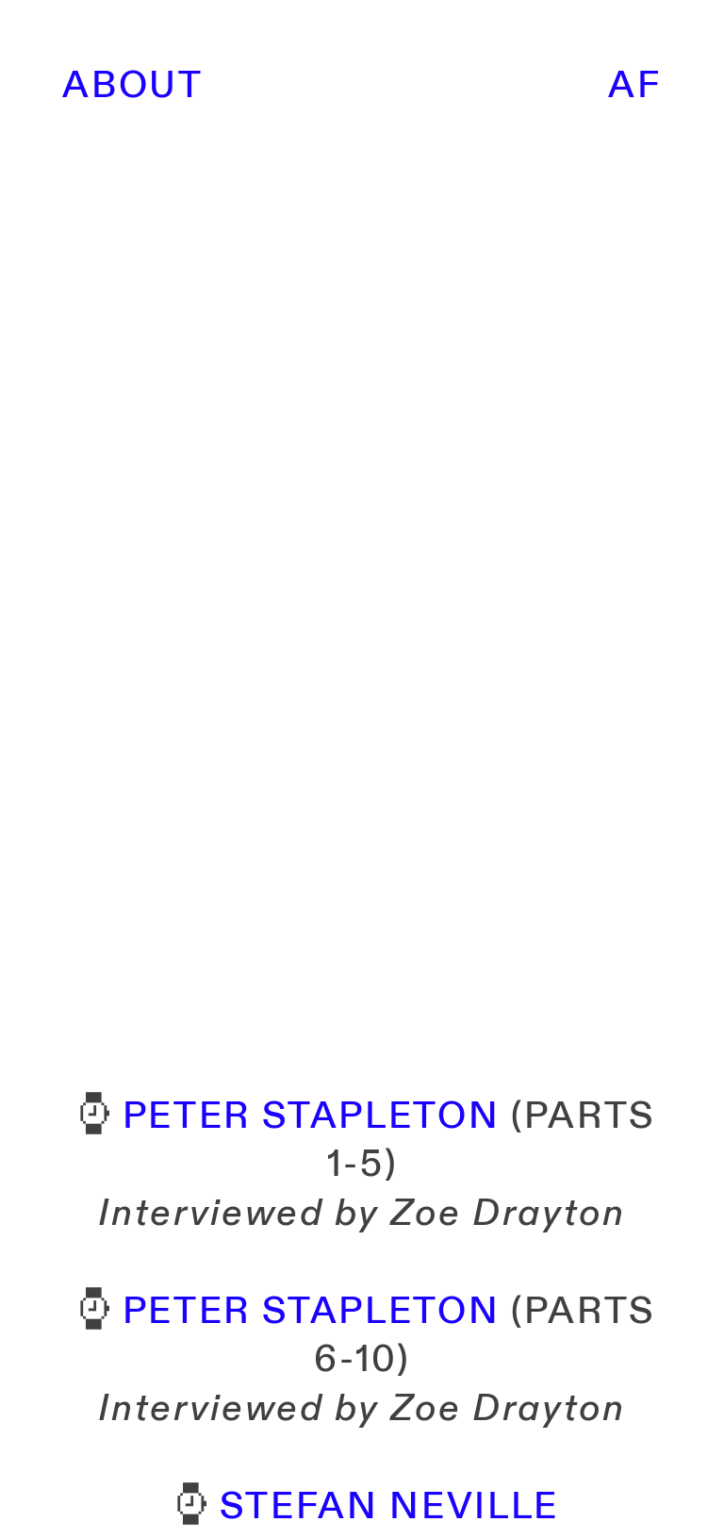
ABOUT (132, 85)
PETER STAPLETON (312, 1116)
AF (634, 85)
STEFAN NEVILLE (389, 1506)
